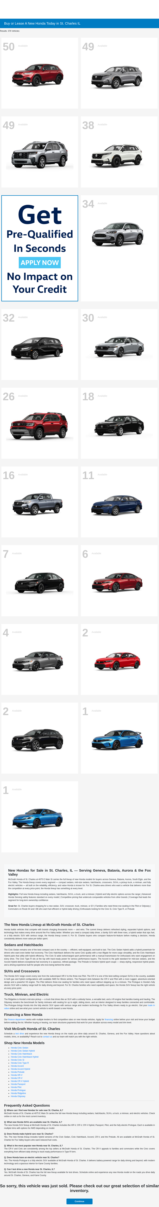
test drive (19, 1033)
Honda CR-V (16, 1078)
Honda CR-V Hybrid (20, 1081)
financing (109, 1019)
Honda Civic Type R (20, 1063)
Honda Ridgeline (18, 1093)
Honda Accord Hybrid (20, 1069)
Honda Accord (17, 1066)
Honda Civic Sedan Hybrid (23, 1051)
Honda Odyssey (18, 1096)
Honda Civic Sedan (19, 1048)
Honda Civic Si (17, 1060)
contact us (47, 1037)
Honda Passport (18, 1084)
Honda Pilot (16, 1087)
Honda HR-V (16, 1075)
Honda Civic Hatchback (21, 1054)
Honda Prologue (18, 1090)
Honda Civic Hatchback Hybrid (24, 1057)
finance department (17, 1019)
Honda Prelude (17, 1072)
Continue (79, 1201)
